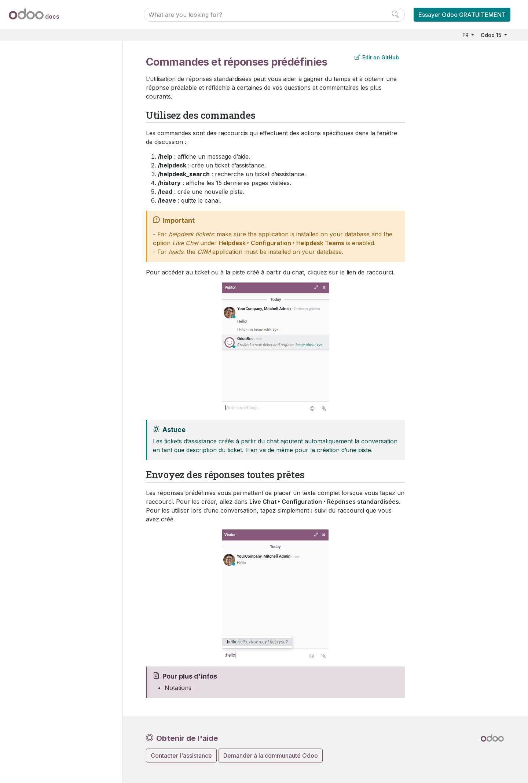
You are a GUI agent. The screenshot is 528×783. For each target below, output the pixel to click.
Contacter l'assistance (181, 755)
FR (466, 35)
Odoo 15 (492, 35)
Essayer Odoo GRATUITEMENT (462, 14)
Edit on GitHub (377, 57)
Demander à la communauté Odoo (270, 755)
